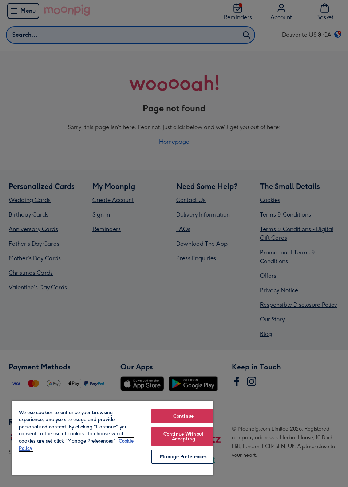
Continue (183, 416)
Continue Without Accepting (183, 436)
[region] (112, 438)
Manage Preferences (183, 456)
